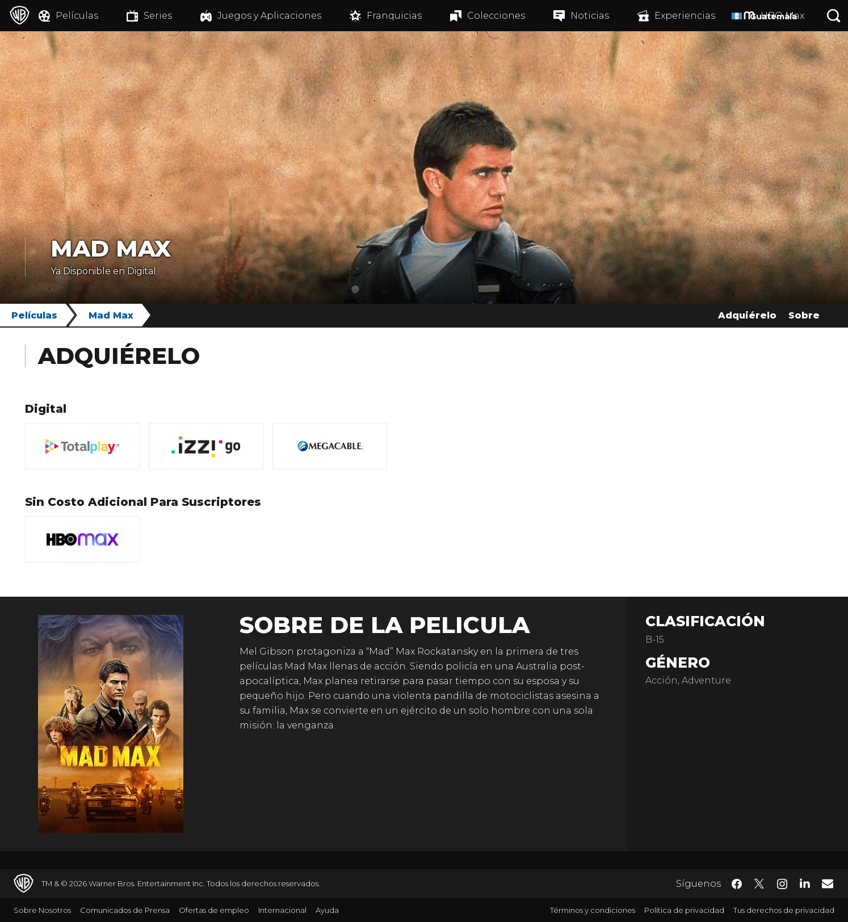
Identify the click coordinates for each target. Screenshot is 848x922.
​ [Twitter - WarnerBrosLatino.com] (759, 884)
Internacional (282, 910)
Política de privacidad (684, 910)
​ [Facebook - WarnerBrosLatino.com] (737, 884)
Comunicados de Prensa (125, 910)
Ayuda (327, 910)
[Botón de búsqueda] (834, 15)
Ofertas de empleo (214, 910)
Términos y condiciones (592, 910)
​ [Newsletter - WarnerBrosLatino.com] (827, 883)
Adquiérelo (747, 315)
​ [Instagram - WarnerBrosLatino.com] (782, 884)
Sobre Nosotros (42, 910)
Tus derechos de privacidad (783, 910)
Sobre (804, 315)
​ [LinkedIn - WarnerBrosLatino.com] (805, 883)
